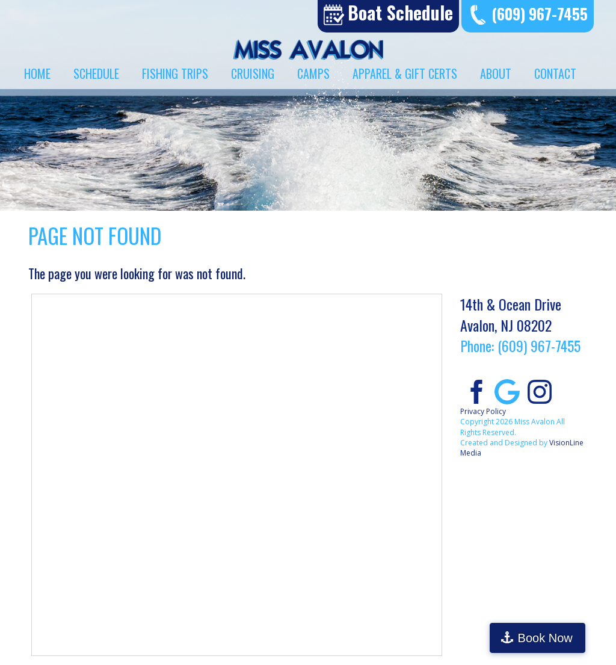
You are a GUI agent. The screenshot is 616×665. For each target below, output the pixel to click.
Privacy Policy (483, 411)
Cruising (252, 73)
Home (37, 73)
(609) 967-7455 (539, 13)
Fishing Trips (175, 73)
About (495, 73)
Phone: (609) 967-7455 (520, 345)
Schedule (96, 73)
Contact (555, 73)
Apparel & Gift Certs (405, 73)
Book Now (564, 638)
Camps (313, 73)
